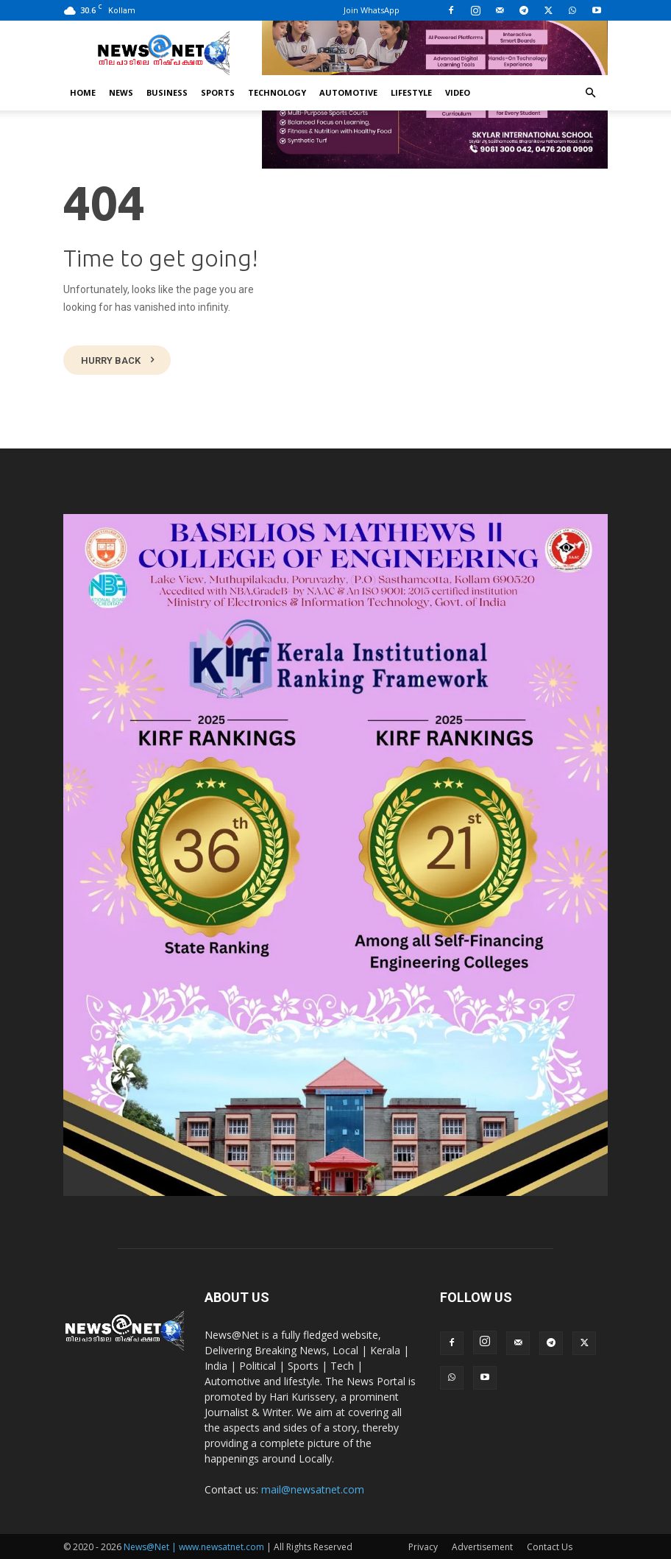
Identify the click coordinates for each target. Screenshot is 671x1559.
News (121, 92)
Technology (277, 92)
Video (457, 92)
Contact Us (549, 1545)
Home (83, 92)
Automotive (348, 92)
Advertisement (482, 1545)
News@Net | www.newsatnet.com (194, 1545)
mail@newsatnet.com (312, 1488)
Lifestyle (411, 92)
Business (167, 92)
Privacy (423, 1545)
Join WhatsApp (372, 9)
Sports (218, 92)
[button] (590, 93)
